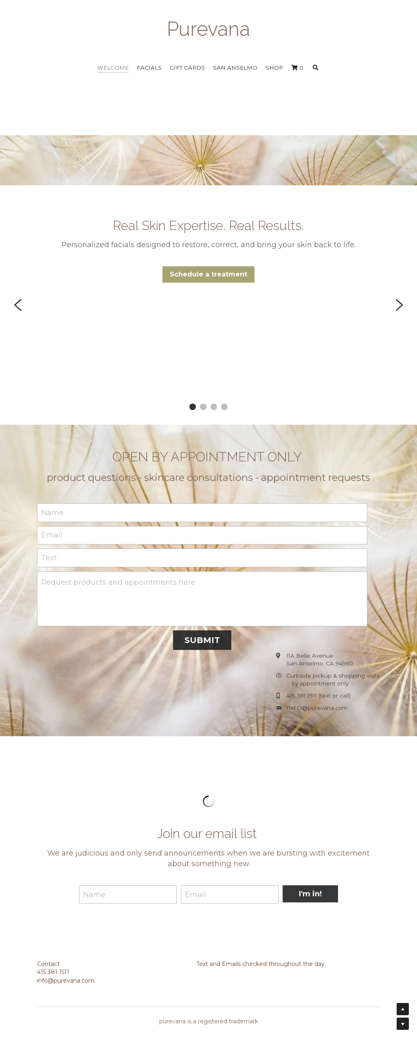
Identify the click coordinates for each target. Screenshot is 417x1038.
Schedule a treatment (208, 277)
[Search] (316, 68)
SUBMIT (202, 641)
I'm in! (310, 895)
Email (51, 536)
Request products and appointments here (118, 583)
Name (52, 513)
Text (49, 559)
